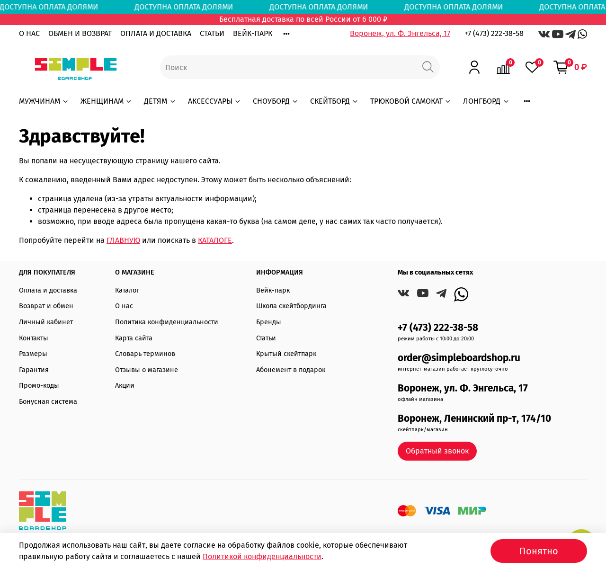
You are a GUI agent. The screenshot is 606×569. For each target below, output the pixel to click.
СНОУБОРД (276, 101)
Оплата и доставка (48, 290)
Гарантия (34, 370)
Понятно (538, 551)
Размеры (33, 354)
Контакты (33, 338)
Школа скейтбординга (291, 306)
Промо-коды (39, 386)
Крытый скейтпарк (286, 354)
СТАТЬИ (212, 33)
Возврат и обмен (46, 306)
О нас (124, 306)
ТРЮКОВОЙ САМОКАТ (411, 101)
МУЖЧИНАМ (44, 101)
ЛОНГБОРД (486, 101)
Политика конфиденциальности (166, 322)
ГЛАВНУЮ (123, 240)
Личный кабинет (46, 322)
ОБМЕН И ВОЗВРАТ (80, 33)
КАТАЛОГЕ (215, 240)
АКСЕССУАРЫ (214, 101)
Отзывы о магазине (146, 370)
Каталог (127, 290)
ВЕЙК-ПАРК (252, 33)
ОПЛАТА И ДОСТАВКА (155, 33)
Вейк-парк (273, 290)
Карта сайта (133, 338)
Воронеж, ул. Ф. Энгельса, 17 (400, 33)
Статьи (266, 338)
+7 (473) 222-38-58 (494, 33)
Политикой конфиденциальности (262, 556)
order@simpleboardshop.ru (459, 358)
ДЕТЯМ (160, 101)
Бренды (268, 322)
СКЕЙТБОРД (334, 101)
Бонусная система (48, 402)
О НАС (29, 33)
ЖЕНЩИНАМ (106, 101)
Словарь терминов (145, 354)
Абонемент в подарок (290, 370)
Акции (124, 386)
